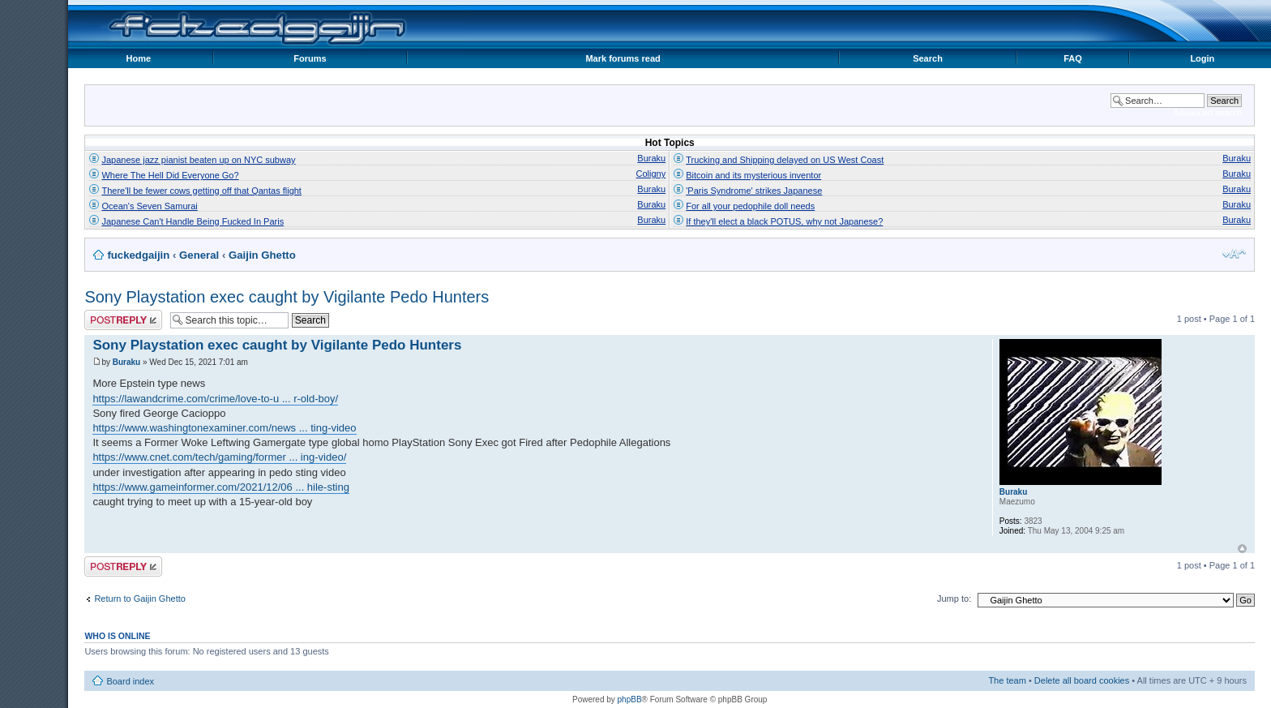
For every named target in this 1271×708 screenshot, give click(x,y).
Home (138, 58)
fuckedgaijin (138, 255)
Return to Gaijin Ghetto (140, 598)
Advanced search (1207, 113)
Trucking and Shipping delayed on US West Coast (785, 160)
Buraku (651, 158)
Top (1242, 548)
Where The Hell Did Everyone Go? (169, 175)
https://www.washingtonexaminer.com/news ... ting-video (224, 428)
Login (1202, 58)
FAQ (1072, 58)
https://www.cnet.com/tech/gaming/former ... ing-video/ (219, 457)
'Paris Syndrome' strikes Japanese (754, 190)
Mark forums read (622, 58)
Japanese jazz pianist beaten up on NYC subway (198, 160)
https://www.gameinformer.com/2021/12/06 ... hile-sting (220, 487)
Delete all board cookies (1081, 680)
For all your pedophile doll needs (750, 206)
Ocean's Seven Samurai (149, 206)
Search (928, 58)
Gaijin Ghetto (262, 255)
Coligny (651, 173)
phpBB (630, 699)
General (199, 255)
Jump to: (954, 598)
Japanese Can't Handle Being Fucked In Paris (192, 221)
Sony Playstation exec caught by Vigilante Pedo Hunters (286, 297)
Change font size (1234, 254)
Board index (130, 681)
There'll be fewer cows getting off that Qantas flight (201, 190)
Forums (309, 58)
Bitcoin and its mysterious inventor (753, 175)
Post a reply (123, 320)
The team (1006, 680)
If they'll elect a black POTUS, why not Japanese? (784, 221)
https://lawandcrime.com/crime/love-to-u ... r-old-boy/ (215, 399)
